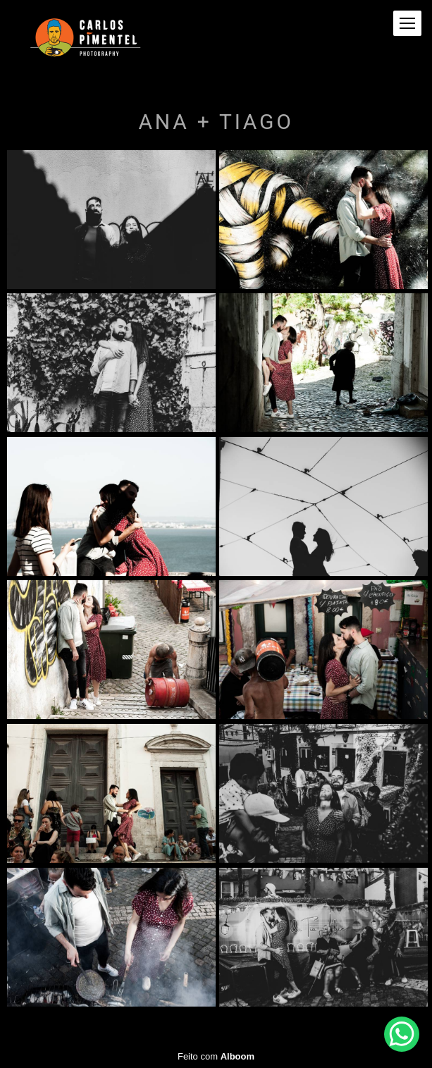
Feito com (216, 1056)
